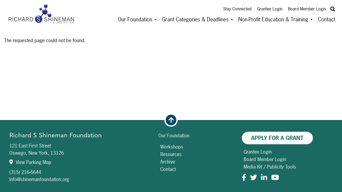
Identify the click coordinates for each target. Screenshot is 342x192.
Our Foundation (137, 19)
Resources (171, 154)
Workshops (171, 146)
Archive (167, 161)
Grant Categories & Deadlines (197, 19)
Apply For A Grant (277, 138)
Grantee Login (269, 9)
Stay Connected (237, 9)
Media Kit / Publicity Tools (270, 166)
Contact (326, 19)
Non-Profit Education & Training (275, 19)
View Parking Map (30, 162)
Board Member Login (307, 9)
